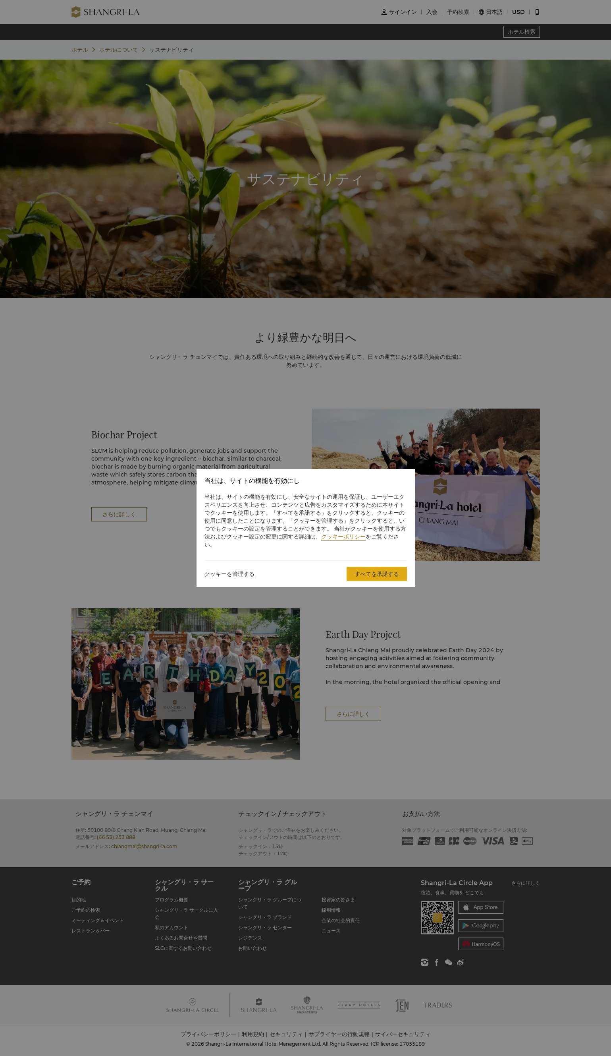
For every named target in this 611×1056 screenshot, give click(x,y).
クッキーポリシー (343, 536)
